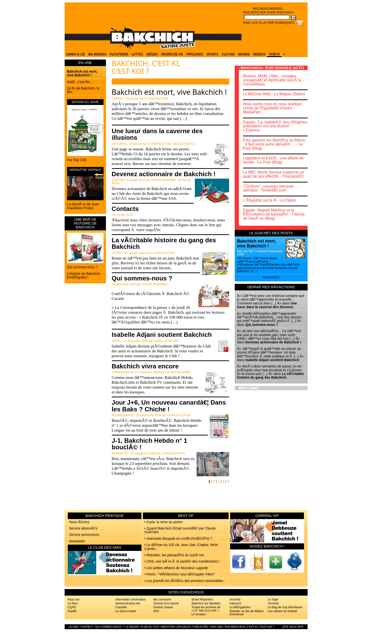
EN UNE (85, 63)
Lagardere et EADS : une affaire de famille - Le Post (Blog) (273, 160)
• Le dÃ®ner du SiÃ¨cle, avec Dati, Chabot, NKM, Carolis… (181, 546)
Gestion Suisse (163, 607)
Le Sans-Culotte (125, 611)
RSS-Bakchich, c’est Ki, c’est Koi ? (249, 626)
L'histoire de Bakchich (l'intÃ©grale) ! (83, 275)
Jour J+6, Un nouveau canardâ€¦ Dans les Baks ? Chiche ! (169, 406)
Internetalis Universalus (130, 599)
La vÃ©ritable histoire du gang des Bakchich (164, 243)
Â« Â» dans (270, 301)
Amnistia (273, 603)
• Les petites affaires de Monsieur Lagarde (176, 568)
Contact (86, 626)
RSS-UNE (217, 626)
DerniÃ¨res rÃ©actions (271, 287)
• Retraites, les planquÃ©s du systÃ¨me (174, 555)
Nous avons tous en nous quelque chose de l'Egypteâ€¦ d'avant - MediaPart (272, 108)
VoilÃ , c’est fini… (80, 82)
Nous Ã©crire (79, 522)
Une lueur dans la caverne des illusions (157, 134)
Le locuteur (198, 614)
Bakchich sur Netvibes (205, 603)
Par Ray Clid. (77, 160)
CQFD (72, 607)
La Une (73, 626)
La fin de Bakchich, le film (83, 90)
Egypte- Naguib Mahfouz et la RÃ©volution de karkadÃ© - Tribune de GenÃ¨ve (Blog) (274, 214)
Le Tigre (273, 599)
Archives (271, 277)
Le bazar (132, 626)
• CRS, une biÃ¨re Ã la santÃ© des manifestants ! (182, 561)
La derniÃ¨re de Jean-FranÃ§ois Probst (83, 206)
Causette (121, 607)
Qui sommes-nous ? (82, 267)
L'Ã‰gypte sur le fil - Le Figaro (269, 200)
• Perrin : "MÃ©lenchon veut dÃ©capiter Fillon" (179, 574)
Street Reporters (202, 599)
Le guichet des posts (271, 233)
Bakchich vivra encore (145, 366)
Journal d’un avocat (166, 603)
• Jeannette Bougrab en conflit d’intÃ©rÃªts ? (178, 538)
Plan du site (150, 626)
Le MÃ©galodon (240, 607)
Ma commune (162, 599)
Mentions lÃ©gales (175, 626)
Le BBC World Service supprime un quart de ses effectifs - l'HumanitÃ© (273, 174)
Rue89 (72, 611)
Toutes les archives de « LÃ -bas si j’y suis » (205, 609)
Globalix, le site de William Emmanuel (247, 612)
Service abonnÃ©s (83, 528)
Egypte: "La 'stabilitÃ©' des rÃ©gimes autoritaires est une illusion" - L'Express (275, 126)
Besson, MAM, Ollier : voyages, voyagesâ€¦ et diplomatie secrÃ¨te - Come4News (273, 80)
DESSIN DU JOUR (85, 102)
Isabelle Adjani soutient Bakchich (162, 334)
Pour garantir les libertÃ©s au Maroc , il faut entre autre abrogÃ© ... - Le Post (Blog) (274, 144)
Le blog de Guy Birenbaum (285, 607)
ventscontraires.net (127, 603)
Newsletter (77, 541)
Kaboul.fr (235, 603)
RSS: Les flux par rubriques (268, 23)
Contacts (125, 208)
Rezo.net (73, 599)
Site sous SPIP (292, 626)
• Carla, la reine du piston (163, 522)
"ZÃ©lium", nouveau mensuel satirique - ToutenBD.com (268, 188)
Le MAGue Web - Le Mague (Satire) (274, 94)
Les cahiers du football (282, 611)
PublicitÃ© (200, 626)
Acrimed (235, 599)
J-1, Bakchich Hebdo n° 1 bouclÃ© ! (149, 444)
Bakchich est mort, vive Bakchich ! (82, 73)
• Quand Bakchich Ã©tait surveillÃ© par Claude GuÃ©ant (180, 530)
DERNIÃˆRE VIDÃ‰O (85, 170)
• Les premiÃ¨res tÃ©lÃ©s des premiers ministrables (183, 581)
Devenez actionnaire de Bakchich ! (164, 174)
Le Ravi (73, 603)
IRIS (156, 611)
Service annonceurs (84, 535)
